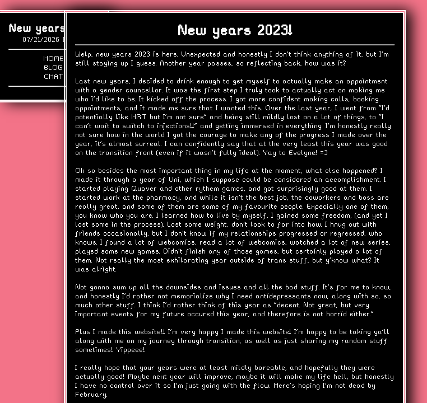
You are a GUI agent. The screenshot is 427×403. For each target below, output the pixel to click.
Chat (53, 76)
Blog (53, 67)
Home (53, 58)
